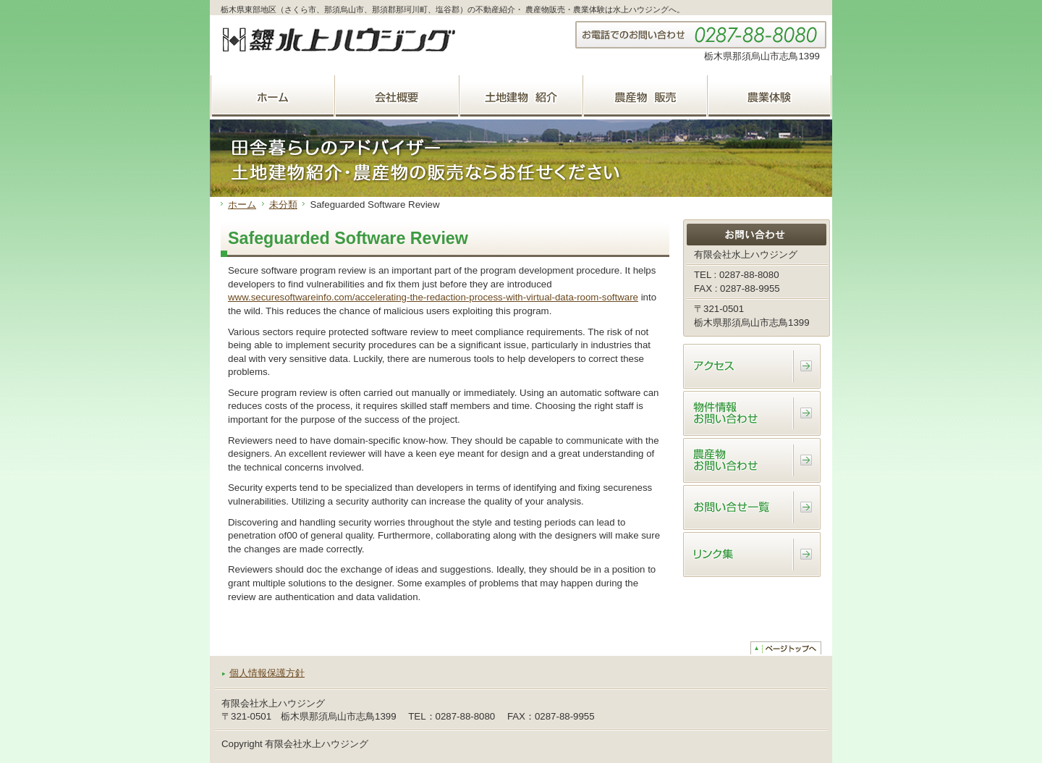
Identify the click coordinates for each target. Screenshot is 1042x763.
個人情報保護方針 (267, 672)
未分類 (283, 204)
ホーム (242, 204)
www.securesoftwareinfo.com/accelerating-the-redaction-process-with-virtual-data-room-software (433, 297)
